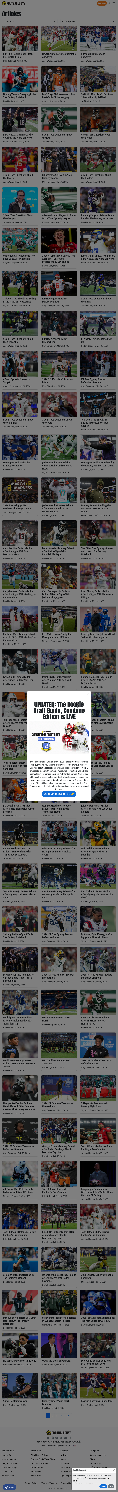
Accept (103, 1486)
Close (111, 1486)
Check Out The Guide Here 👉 (59, 793)
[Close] (113, 1470)
